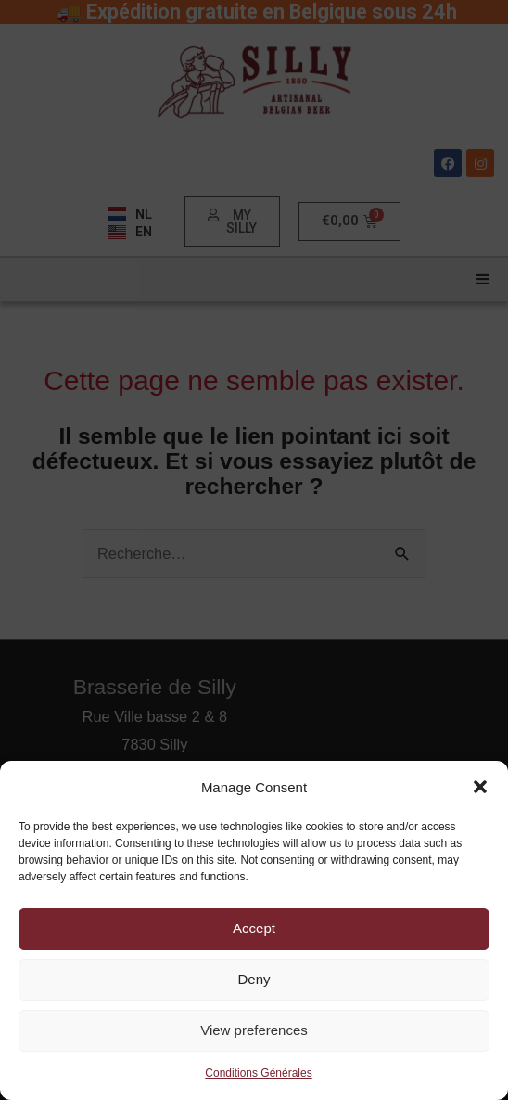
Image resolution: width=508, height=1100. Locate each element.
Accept (254, 928)
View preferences (254, 1030)
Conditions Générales (258, 1073)
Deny (253, 979)
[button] (480, 787)
